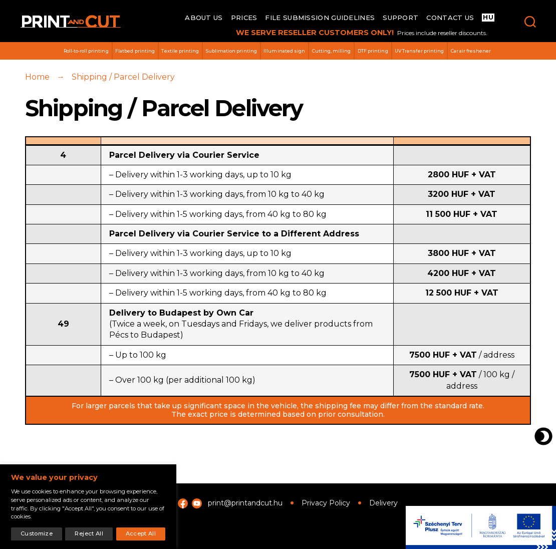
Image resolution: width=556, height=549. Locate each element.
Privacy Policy (326, 502)
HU (488, 17)
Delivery (383, 502)
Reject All (89, 533)
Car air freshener (471, 51)
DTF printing (373, 51)
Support (400, 18)
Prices (244, 18)
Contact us (450, 18)
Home (37, 80)
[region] (88, 506)
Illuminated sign (284, 51)
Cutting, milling (331, 51)
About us (203, 18)
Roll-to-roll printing (86, 51)
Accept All (141, 533)
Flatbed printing (135, 51)
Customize (37, 533)
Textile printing (180, 51)
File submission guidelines (320, 18)
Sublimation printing (231, 51)
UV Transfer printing (419, 51)
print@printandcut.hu (245, 502)
